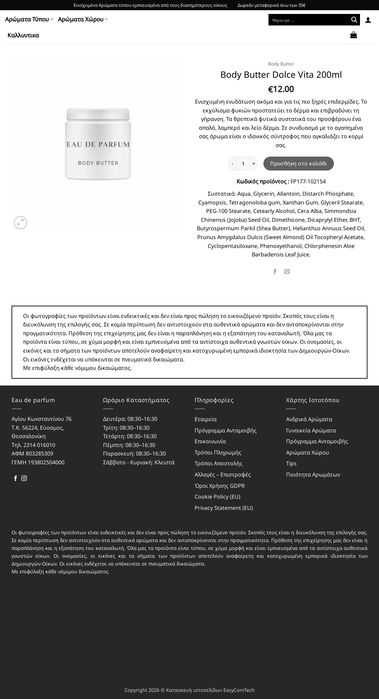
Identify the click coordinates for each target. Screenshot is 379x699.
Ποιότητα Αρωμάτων (313, 474)
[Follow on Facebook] (15, 479)
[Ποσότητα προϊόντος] (243, 163)
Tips (291, 463)
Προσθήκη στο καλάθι (298, 163)
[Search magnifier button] (354, 19)
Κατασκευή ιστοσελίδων (194, 690)
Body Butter (281, 63)
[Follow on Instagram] (24, 479)
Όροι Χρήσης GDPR (220, 485)
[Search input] (308, 20)
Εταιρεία (206, 419)
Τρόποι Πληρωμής (218, 452)
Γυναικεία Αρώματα (311, 430)
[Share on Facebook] (274, 271)
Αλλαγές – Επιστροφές (223, 474)
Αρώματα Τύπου (29, 19)
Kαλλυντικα (23, 35)
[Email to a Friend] (287, 271)
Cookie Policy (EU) (217, 496)
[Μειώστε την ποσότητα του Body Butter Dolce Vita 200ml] (232, 163)
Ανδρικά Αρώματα (309, 419)
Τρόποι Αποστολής (218, 463)
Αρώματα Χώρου (83, 19)
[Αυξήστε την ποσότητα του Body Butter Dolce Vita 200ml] (254, 163)
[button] (368, 19)
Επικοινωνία (210, 441)
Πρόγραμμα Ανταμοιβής (226, 430)
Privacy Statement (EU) (224, 508)
